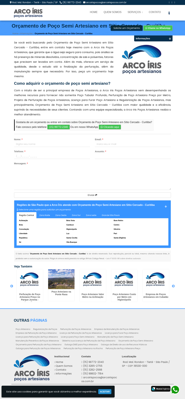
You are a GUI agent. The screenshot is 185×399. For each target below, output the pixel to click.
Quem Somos (113, 12)
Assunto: (100, 151)
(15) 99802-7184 (93, 373)
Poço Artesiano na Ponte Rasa (61, 293)
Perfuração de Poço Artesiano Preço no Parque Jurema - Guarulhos (29, 298)
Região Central (26, 215)
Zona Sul (76, 215)
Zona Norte (44, 215)
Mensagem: (21, 163)
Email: (99, 139)
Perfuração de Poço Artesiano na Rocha (83, 348)
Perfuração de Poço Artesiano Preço (123, 348)
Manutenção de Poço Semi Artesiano (115, 336)
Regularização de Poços (45, 329)
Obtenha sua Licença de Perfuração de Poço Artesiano (88, 340)
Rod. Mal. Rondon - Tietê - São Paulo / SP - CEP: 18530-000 (146, 364)
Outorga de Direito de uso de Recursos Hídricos (124, 344)
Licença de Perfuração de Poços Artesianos (81, 333)
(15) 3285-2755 (92, 366)
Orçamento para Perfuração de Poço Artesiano (38, 344)
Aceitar (105, 391)
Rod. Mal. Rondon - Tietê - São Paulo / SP (35, 2)
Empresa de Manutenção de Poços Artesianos (116, 329)
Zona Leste (91, 215)
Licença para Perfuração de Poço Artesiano (37, 336)
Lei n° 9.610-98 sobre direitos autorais (123, 258)
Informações (64, 373)
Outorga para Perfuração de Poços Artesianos (38, 348)
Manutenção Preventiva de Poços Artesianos (37, 340)
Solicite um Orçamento (127, 28)
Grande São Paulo (111, 215)
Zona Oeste (60, 215)
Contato (155, 12)
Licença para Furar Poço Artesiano (121, 333)
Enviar (92, 195)
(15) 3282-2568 (92, 370)
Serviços (135, 12)
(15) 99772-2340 (72, 2)
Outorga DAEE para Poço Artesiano (81, 344)
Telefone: (19, 151)
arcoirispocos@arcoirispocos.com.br (106, 2)
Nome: (18, 139)
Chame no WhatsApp (157, 28)
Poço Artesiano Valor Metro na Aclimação (93, 295)
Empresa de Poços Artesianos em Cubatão (155, 295)
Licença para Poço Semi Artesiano (77, 336)
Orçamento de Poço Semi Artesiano (135, 340)
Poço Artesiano (23, 329)
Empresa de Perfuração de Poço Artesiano (36, 333)
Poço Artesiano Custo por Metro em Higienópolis (124, 297)
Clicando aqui (110, 127)
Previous (11, 286)
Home (94, 12)
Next (173, 286)
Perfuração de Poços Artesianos (75, 329)
